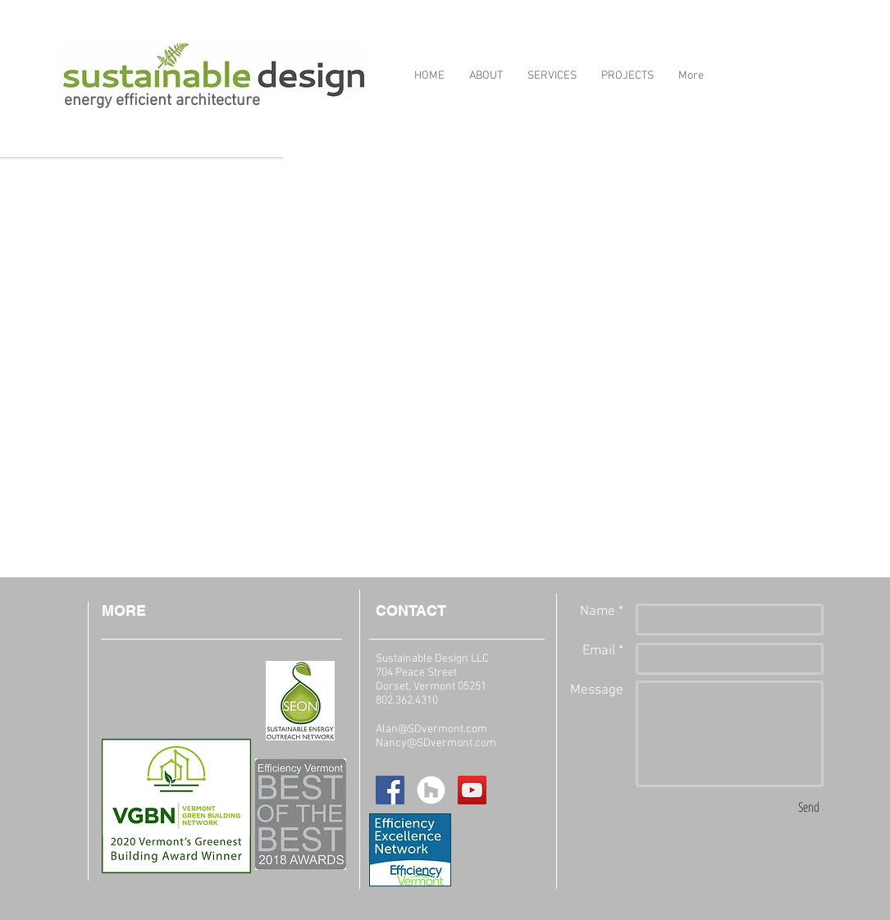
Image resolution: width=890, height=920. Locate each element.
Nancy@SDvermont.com (436, 743)
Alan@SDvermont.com (431, 729)
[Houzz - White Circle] (431, 790)
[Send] (809, 807)
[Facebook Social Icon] (390, 790)
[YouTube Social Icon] (472, 790)
